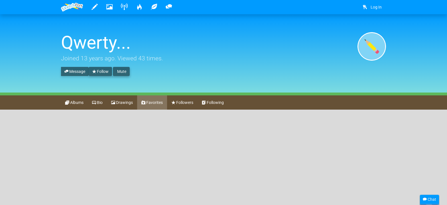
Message (74, 71)
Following (213, 102)
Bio (97, 102)
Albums (74, 102)
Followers (182, 102)
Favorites (152, 102)
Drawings (122, 102)
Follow (100, 71)
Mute (121, 71)
